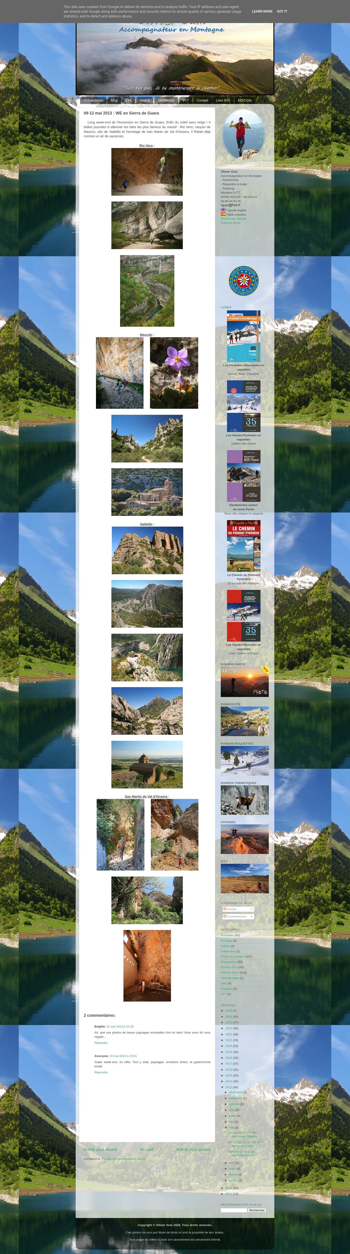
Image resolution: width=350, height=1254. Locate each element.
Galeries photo (230, 223)
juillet (233, 1116)
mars (233, 1168)
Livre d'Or (223, 100)
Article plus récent (100, 1149)
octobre (234, 1104)
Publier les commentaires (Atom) (124, 1159)
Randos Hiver (230, 972)
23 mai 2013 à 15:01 (123, 1056)
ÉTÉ (128, 100)
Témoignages (230, 978)
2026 (229, 1010)
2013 (229, 1087)
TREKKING (166, 100)
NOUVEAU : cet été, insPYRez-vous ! (242, 1153)
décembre (236, 1092)
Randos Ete (229, 967)
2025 (229, 1016)
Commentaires (235, 916)
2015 (229, 1075)
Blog (114, 100)
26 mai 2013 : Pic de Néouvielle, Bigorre (242, 1134)
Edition (225, 946)
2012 (229, 1188)
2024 (229, 1022)
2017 (229, 1063)
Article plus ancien (194, 1149)
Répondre (101, 1042)
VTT (185, 100)
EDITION (245, 100)
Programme (229, 962)
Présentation (93, 100)
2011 (229, 1193)
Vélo (224, 983)
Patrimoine (228, 951)
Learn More (262, 11)
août (232, 1110)
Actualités (227, 935)
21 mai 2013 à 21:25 (120, 1026)
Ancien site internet (233, 218)
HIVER (145, 100)
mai (232, 1127)
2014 (229, 1081)
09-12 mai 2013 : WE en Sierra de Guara (244, 1144)
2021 (229, 1040)
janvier (234, 1180)
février (233, 1174)
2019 (229, 1052)
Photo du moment (233, 956)
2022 (229, 1034)
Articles (230, 909)
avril (232, 1163)
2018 (229, 1057)
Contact (202, 100)
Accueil (147, 1149)
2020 (229, 1046)
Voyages (226, 988)
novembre (236, 1098)
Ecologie (226, 940)
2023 (229, 1028)
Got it (282, 11)
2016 (229, 1069)
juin (232, 1121)
